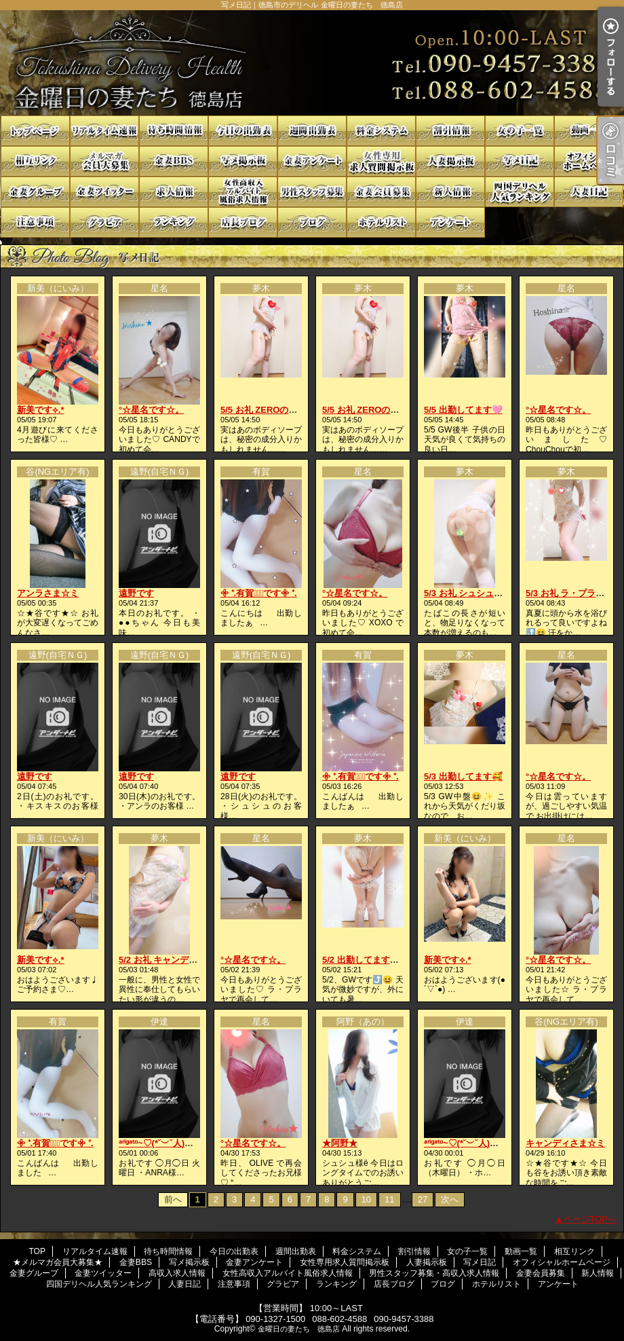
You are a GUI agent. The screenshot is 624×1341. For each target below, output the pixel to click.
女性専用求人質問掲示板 (381, 161)
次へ (450, 1199)
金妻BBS (173, 161)
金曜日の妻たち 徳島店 (299, 1329)
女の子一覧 (519, 130)
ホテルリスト (381, 222)
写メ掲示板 (242, 161)
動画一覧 (588, 130)
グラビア (104, 222)
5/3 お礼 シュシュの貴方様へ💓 (486, 593)
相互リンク (35, 161)
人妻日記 (588, 192)
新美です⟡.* (40, 410)
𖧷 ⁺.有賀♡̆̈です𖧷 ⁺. (258, 593)
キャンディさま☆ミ (565, 1143)
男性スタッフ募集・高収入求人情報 (312, 192)
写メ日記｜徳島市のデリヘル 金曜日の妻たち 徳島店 (312, 62)
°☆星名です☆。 (151, 410)
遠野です (136, 593)
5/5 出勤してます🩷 (463, 410)
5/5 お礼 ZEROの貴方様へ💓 (277, 410)
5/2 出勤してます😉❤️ (367, 960)
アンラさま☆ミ (48, 593)
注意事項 (35, 222)
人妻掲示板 (450, 161)
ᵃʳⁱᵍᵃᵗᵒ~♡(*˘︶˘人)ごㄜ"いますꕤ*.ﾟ (185, 1143)
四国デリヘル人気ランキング (519, 192)
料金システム (381, 130)
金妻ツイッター (104, 192)
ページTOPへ (590, 1219)
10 (366, 1199)
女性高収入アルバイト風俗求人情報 (242, 192)
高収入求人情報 (173, 192)
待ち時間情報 (173, 130)
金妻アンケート (312, 161)
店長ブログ (242, 222)
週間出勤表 (312, 130)
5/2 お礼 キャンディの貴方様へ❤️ (185, 960)
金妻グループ (35, 192)
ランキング (173, 222)
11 (389, 1199)
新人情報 (450, 192)
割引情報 (450, 130)
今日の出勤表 (242, 130)
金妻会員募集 (381, 192)
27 (422, 1199)
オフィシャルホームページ (588, 161)
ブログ (312, 222)
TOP (35, 130)
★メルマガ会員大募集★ (104, 161)
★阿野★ (339, 1143)
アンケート (450, 222)
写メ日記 (519, 161)
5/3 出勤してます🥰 (463, 776)
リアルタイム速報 (104, 130)
